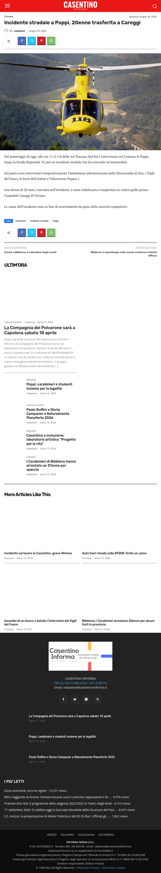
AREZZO (51, 835)
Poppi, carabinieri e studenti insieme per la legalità (49, 386)
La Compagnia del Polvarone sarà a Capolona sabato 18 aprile (39, 330)
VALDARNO (67, 835)
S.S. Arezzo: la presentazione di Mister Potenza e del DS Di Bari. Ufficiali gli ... (56, 816)
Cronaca (8, 16)
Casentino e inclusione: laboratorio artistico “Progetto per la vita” (51, 439)
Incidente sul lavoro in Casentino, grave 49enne (38, 553)
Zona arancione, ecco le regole (25, 791)
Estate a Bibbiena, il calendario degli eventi (30, 252)
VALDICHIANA (86, 835)
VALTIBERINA (106, 835)
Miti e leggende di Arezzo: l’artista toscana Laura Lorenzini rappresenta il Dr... (57, 797)
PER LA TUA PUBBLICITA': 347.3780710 (80, 683)
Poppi (56, 220)
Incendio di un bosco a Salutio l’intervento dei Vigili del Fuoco (40, 622)
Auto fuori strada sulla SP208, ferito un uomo (114, 553)
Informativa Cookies (113, 868)
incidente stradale (39, 220)
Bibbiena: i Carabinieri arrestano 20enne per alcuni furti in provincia (118, 622)
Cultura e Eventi (12, 322)
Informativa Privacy (87, 868)
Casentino (21, 220)
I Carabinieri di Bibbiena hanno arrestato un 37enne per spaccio (51, 465)
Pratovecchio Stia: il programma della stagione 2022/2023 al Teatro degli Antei (58, 803)
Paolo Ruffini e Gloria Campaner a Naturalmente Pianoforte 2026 (47, 414)
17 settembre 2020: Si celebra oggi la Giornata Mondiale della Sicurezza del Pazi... (60, 810)
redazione (19, 31)
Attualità (31, 380)
